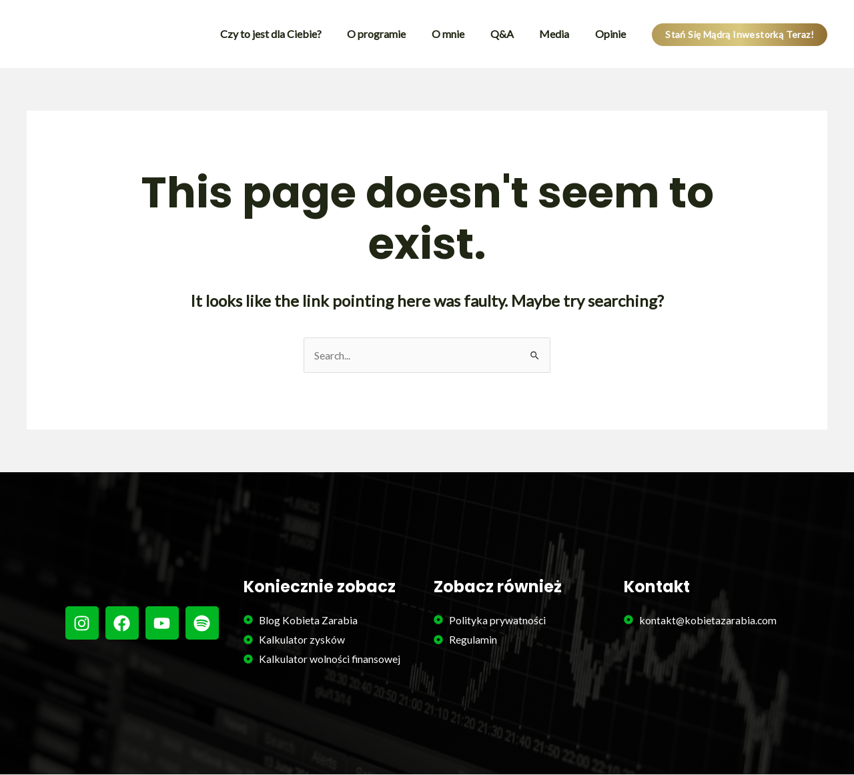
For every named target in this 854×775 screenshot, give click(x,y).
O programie (396, 33)
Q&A (512, 33)
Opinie (612, 33)
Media (561, 33)
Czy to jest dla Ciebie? (295, 33)
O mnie (463, 33)
